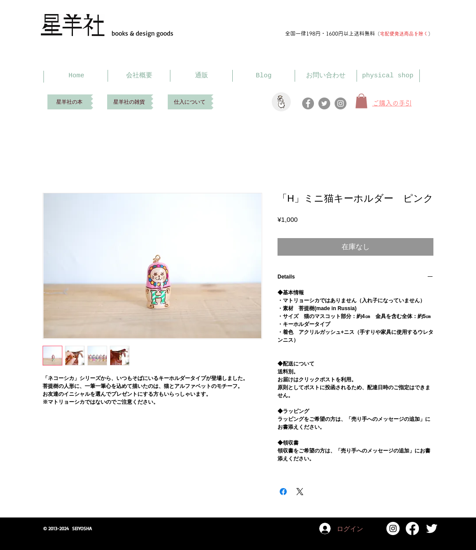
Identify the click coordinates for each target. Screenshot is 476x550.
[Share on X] (300, 491)
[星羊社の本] (69, 101)
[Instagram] (340, 103)
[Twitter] (324, 103)
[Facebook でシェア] (283, 491)
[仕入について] (189, 101)
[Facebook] (308, 103)
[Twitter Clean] (431, 528)
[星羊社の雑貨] (129, 101)
